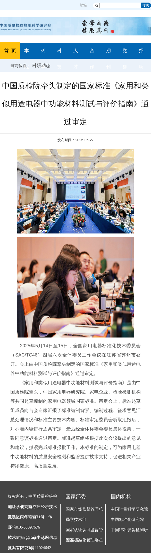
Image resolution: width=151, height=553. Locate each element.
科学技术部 (76, 519)
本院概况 (26, 75)
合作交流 (92, 75)
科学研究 (43, 75)
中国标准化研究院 (127, 519)
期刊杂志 (108, 75)
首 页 (10, 50)
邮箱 (83, 5)
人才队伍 (75, 75)
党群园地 (124, 75)
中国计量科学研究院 (129, 509)
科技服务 (59, 75)
